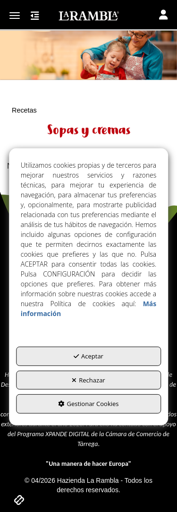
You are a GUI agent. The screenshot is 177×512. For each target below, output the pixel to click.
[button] (88, 16)
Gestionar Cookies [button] (88, 403)
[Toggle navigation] (163, 16)
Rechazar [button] (88, 379)
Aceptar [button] (88, 356)
